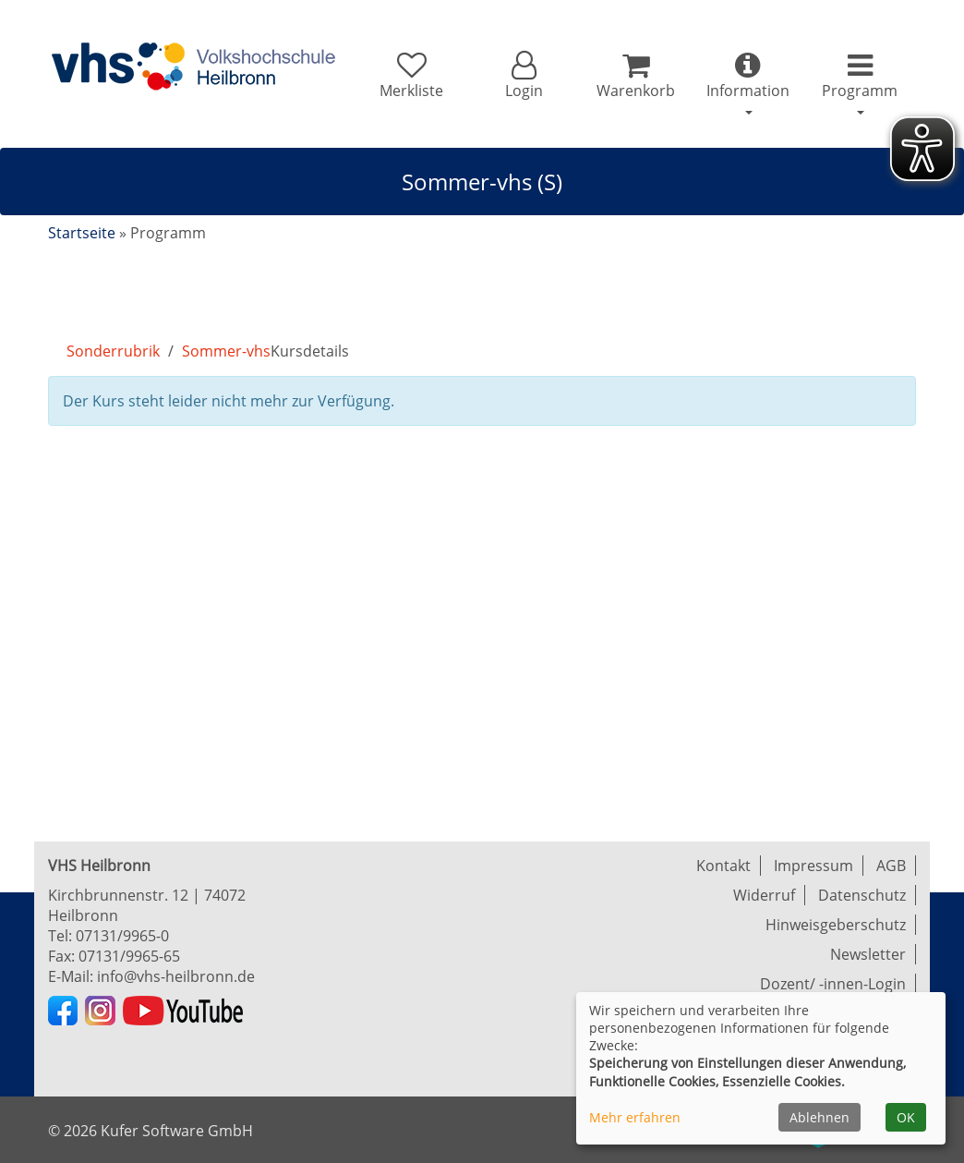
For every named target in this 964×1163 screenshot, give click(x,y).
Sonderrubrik (113, 351)
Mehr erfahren (635, 1117)
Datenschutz (862, 895)
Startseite (81, 233)
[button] (523, 76)
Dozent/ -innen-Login (833, 984)
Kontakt (723, 865)
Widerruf (764, 895)
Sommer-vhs (226, 351)
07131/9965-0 (122, 936)
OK (906, 1117)
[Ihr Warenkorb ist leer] (636, 76)
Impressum (813, 865)
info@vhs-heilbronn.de (176, 976)
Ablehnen (819, 1117)
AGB (891, 865)
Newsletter (868, 954)
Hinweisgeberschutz (835, 925)
